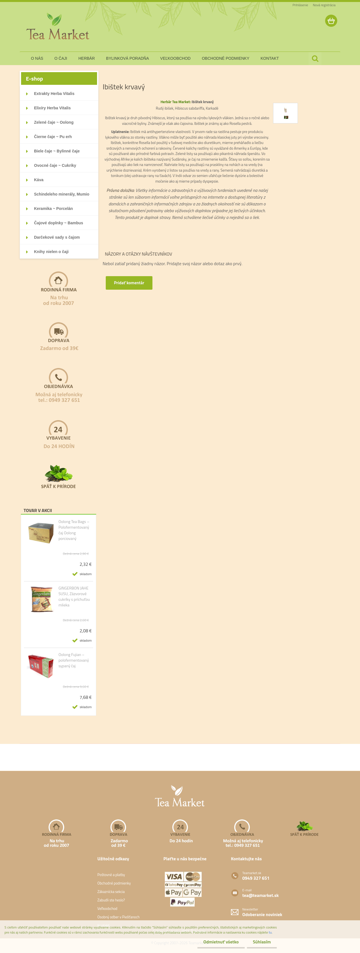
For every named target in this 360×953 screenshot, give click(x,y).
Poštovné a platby (111, 874)
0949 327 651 (256, 878)
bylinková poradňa (127, 58)
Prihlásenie (300, 5)
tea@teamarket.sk (260, 895)
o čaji (61, 58)
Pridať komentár (129, 283)
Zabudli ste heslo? (111, 900)
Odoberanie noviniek (262, 914)
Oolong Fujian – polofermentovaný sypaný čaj (73, 660)
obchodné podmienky (225, 58)
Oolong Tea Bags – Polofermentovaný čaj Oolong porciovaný (73, 530)
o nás (37, 58)
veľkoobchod (175, 58)
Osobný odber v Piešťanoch (118, 917)
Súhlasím (261, 941)
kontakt (270, 58)
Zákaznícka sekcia (111, 891)
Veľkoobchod (107, 908)
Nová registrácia (324, 5)
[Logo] (58, 26)
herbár (86, 58)
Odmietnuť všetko (217, 941)
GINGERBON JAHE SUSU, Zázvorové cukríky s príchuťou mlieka (74, 596)
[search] (315, 58)
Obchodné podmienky (114, 883)
